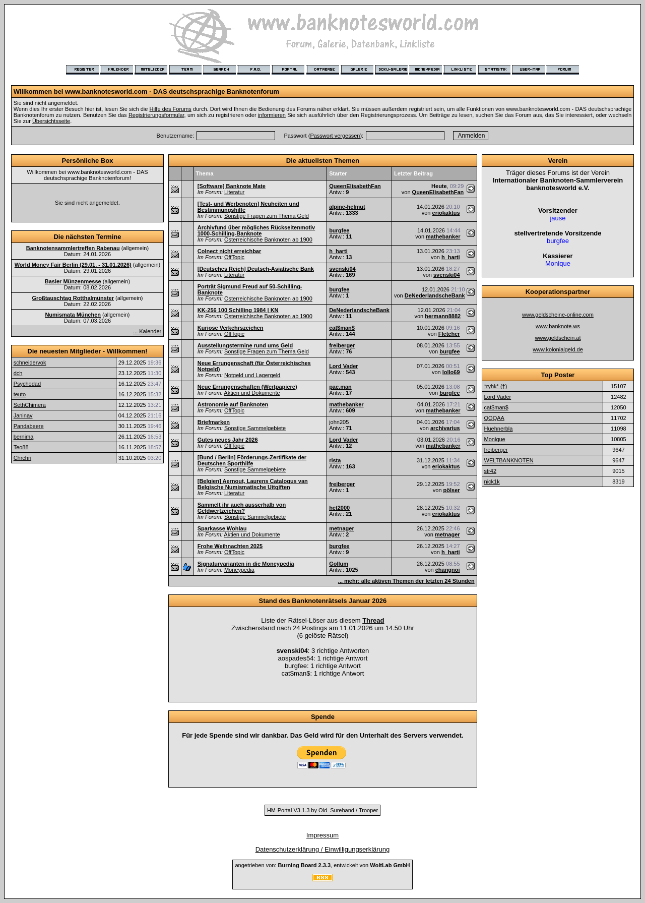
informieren (272, 115)
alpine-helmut (347, 207)
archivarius (445, 428)
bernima (24, 437)
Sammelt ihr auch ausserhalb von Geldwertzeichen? (242, 508)
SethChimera (30, 405)
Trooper (368, 810)
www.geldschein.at (557, 338)
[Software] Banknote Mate (232, 186)
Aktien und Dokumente (252, 393)
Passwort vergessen (335, 136)
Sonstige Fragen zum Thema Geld (266, 216)
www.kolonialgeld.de (558, 349)
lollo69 (451, 372)
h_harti (338, 251)
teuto (20, 394)
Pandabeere (29, 426)
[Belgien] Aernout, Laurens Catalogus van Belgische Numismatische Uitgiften (253, 484)
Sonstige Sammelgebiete (255, 428)
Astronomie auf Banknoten (233, 404)
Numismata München (73, 315)
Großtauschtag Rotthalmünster (73, 298)
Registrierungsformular (156, 115)
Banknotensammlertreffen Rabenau (73, 248)
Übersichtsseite (51, 121)
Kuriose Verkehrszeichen (231, 328)
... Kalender (147, 331)
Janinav (23, 415)
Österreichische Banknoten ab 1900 (268, 239)
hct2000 (339, 508)
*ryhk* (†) (495, 386)
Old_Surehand (336, 810)
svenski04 (342, 269)
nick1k (492, 481)
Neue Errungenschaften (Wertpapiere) (247, 387)
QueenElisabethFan (355, 186)
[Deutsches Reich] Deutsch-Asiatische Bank (256, 269)
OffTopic (234, 257)
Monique (494, 439)
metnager (341, 528)
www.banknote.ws (558, 326)
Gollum (338, 564)
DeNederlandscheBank (435, 295)
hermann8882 (443, 316)
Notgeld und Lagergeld (252, 375)
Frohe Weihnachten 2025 (230, 546)
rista (335, 460)
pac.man (340, 387)
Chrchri (22, 458)
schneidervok (30, 362)
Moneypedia (239, 570)
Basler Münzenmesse (73, 281)
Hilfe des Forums (170, 109)
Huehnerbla (498, 429)
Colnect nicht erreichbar (230, 251)
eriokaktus (446, 213)
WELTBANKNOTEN (509, 460)
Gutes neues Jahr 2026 (228, 440)
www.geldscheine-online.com (558, 315)
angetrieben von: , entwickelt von (322, 865)
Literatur (234, 192)
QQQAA (494, 418)
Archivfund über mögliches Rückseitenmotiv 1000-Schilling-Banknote (256, 230)
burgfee (339, 230)
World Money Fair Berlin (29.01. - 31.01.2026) (73, 265)
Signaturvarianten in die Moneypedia (246, 564)
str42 (490, 471)
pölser (451, 490)
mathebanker (443, 236)
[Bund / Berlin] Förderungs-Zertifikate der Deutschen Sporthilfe (252, 460)
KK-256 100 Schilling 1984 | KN (238, 310)
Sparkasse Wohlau (222, 528)
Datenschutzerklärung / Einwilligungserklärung (322, 849)
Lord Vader (343, 366)
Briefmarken (214, 422)
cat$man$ (342, 328)
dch (18, 373)
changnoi (447, 570)
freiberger (342, 345)
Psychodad (27, 384)
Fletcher (449, 334)
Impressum (322, 835)
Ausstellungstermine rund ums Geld (245, 345)
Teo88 (21, 447)
